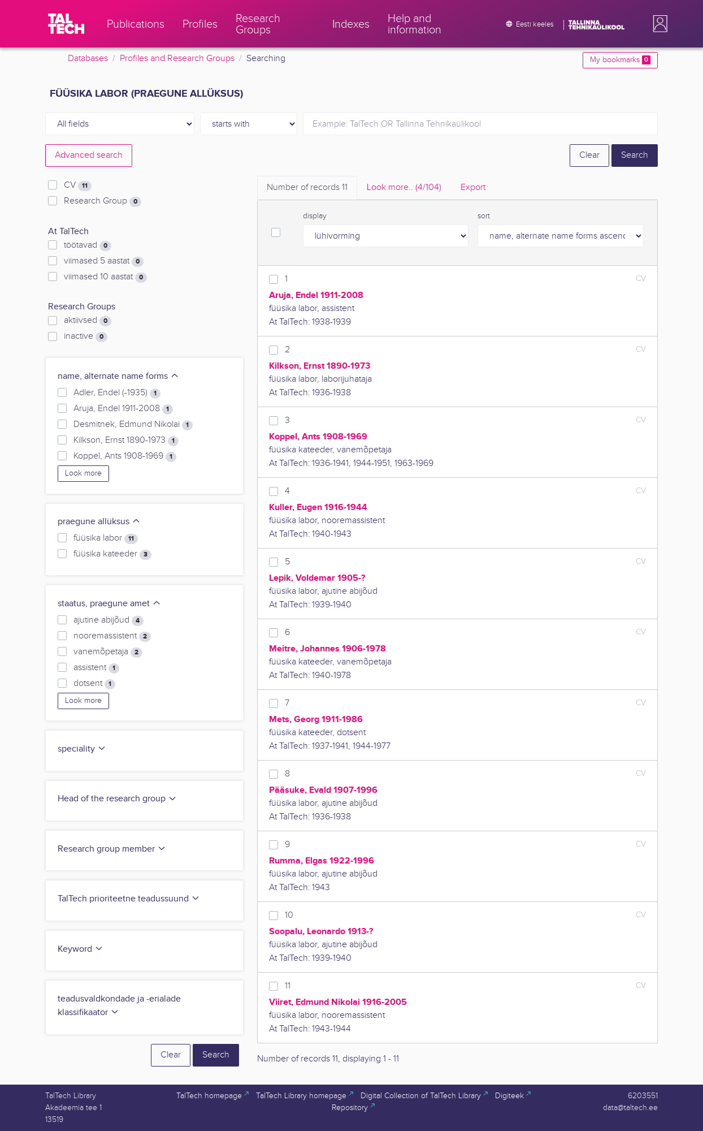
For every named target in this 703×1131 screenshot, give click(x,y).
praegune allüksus (99, 521)
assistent (96, 668)
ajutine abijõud (108, 620)
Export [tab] (473, 187)
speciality (82, 749)
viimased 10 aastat (105, 277)
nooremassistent (112, 636)
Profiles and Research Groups (177, 58)
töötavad (87, 245)
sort (484, 216)
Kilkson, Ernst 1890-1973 (126, 440)
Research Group (102, 201)
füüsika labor (105, 538)
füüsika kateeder (112, 554)
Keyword (80, 949)
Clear (589, 155)
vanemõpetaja (107, 652)
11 (287, 986)
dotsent (94, 683)
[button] (658, 24)
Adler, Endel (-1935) (116, 393)
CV (78, 185)
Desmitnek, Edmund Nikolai (133, 424)
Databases (88, 58)
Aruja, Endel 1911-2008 (123, 409)
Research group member (112, 849)
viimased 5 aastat (104, 261)
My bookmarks (620, 59)
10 (289, 915)
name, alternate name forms (118, 376)
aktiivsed (87, 320)
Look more (83, 473)
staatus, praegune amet (109, 603)
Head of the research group (117, 798)
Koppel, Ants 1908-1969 (124, 456)
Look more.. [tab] (404, 187)
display (315, 216)
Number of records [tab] (307, 187)
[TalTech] (66, 23)
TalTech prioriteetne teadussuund (129, 898)
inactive (85, 336)
